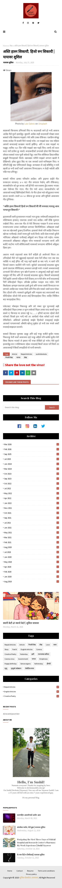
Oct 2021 (31, 513)
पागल (18, 357)
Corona (39, 649)
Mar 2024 (31, 469)
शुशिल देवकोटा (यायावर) (29, 877)
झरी (33, 654)
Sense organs (25, 663)
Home (5, 46)
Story (7, 649)
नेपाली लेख (9, 357)
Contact (19, 871)
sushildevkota (41, 354)
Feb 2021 (31, 542)
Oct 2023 (31, 473)
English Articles (26, 649)
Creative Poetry (10, 654)
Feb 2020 (31, 571)
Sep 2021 (31, 518)
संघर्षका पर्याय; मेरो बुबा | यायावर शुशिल (31, 827)
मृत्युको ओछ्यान (16, 668)
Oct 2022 (31, 483)
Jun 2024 (31, 464)
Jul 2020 (31, 552)
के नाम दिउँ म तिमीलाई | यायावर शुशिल (30, 854)
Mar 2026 (31, 444)
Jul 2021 (31, 522)
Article (14, 354)
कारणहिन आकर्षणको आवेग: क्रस (29, 815)
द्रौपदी (49, 663)
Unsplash (42, 123)
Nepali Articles (26, 354)
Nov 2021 (31, 508)
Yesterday (24, 654)
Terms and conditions (46, 871)
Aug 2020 (31, 547)
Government (23, 659)
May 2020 (31, 562)
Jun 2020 (31, 557)
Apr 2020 (31, 567)
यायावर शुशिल (8, 62)
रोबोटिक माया (29, 668)
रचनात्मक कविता (43, 654)
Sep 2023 (31, 478)
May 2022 (31, 493)
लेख (11, 46)
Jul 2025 (31, 459)
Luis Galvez (29, 123)
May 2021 (31, 532)
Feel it (14, 649)
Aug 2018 (31, 581)
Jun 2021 (31, 527)
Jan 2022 (31, 503)
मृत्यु (6, 668)
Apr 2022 (31, 498)
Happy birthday (11, 663)
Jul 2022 (31, 488)
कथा (55, 644)
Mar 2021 (31, 537)
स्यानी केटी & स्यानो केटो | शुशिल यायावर (21, 623)
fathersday (38, 663)
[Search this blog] (24, 407)
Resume (30, 871)
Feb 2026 (31, 449)
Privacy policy (31, 874)
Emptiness (43, 659)
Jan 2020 (31, 576)
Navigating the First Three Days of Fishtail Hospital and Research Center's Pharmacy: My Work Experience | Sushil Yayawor (36, 842)
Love (48, 644)
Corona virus (9, 659)
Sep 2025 (31, 454)
